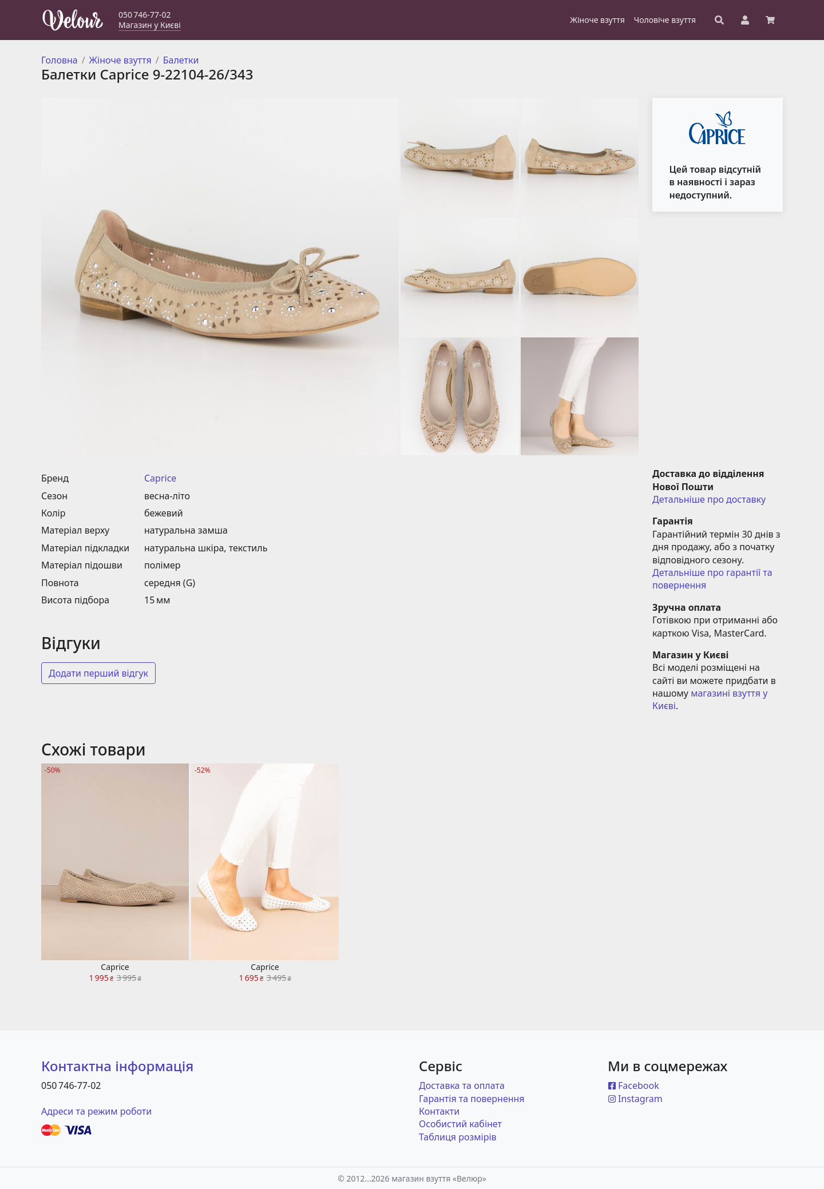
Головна (59, 60)
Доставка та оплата (462, 1085)
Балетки (181, 60)
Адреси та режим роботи (96, 1111)
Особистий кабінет (460, 1124)
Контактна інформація (117, 1065)
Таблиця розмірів (458, 1137)
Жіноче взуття (120, 60)
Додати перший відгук (98, 673)
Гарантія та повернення (472, 1098)
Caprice (160, 478)
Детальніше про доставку (709, 499)
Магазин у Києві (149, 24)
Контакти (439, 1111)
